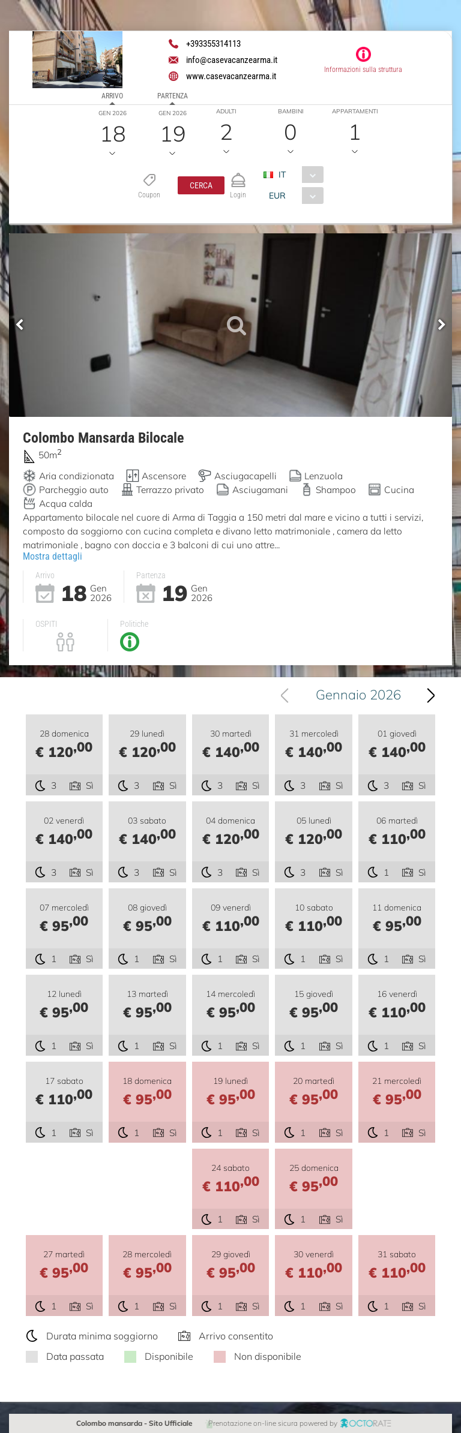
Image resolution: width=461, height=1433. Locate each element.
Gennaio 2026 (359, 694)
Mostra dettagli (52, 556)
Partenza (172, 96)
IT (282, 174)
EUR (277, 195)
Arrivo (112, 96)
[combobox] (298, 174)
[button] (201, 185)
